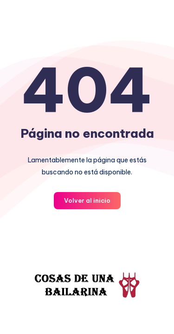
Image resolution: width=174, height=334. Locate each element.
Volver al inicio (87, 200)
